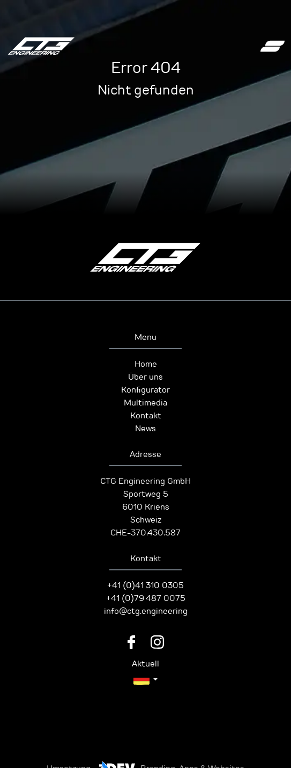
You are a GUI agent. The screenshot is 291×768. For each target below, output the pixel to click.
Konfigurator (145, 390)
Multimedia (145, 403)
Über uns (145, 377)
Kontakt (145, 416)
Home (146, 364)
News (145, 428)
